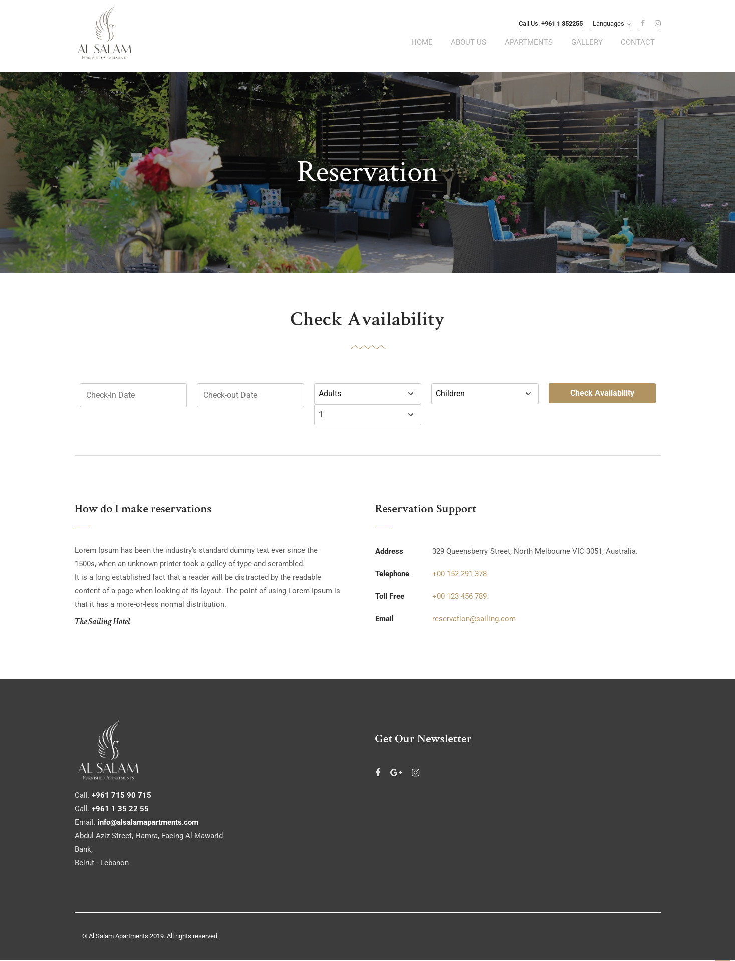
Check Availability (602, 394)
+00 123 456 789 (459, 597)
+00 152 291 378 (459, 574)
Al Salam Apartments (118, 937)
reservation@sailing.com (474, 619)
